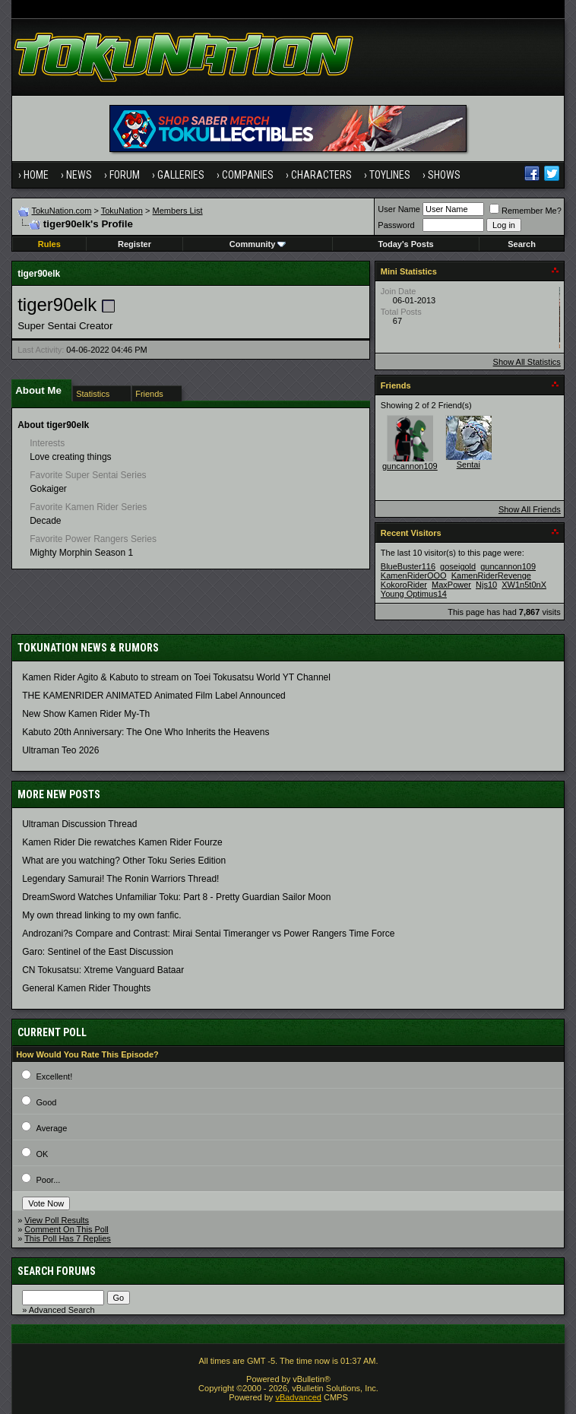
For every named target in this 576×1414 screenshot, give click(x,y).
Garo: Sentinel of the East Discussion (97, 951)
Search (522, 244)
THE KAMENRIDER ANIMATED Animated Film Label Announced (154, 695)
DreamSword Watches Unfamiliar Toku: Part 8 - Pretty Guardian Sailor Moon (176, 897)
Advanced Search (62, 1309)
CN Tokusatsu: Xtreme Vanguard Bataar (103, 970)
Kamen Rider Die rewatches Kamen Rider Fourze (122, 842)
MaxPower (451, 584)
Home (36, 175)
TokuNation (122, 210)
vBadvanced (298, 1397)
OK (42, 1154)
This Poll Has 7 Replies (67, 1238)
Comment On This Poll (66, 1229)
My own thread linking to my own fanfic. (101, 915)
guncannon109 (410, 466)
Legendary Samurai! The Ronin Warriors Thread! (120, 878)
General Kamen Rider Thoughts (86, 988)
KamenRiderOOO (414, 575)
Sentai (468, 464)
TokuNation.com (62, 210)
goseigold (458, 566)
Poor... (48, 1179)
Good (46, 1102)
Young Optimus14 (414, 593)
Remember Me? (525, 210)
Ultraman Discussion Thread (79, 824)
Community (257, 244)
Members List (178, 210)
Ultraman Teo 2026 (60, 750)
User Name (399, 209)
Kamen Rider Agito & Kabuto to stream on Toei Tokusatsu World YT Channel (176, 677)
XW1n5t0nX (524, 584)
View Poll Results (56, 1220)
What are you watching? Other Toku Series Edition (124, 860)
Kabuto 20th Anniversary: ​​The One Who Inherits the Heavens (145, 732)
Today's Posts (405, 244)
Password (396, 225)
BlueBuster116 (408, 566)
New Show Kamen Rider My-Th (86, 714)
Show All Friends (529, 509)
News (79, 175)
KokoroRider (404, 584)
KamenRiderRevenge (491, 575)
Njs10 (486, 584)
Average (52, 1128)
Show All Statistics (527, 361)
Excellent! (54, 1076)
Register (134, 244)
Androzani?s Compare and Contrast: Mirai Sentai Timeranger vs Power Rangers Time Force (208, 933)
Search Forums (56, 1271)
